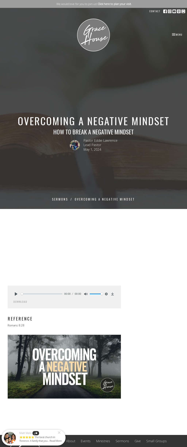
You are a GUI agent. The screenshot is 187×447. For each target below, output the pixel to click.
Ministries (103, 441)
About (70, 441)
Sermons (60, 199)
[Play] (16, 294)
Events (86, 441)
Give (138, 441)
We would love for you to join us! (94, 4)
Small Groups (156, 441)
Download (20, 301)
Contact (155, 11)
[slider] (41, 294)
